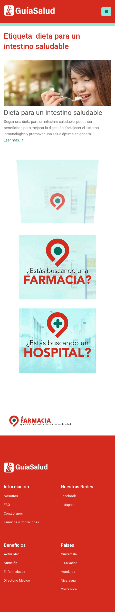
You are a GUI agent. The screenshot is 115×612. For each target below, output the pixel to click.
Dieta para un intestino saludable (53, 112)
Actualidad (12, 554)
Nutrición (10, 563)
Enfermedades (14, 572)
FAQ (7, 505)
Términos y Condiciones (21, 522)
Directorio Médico (17, 580)
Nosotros (11, 496)
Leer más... (13, 140)
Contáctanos (13, 513)
